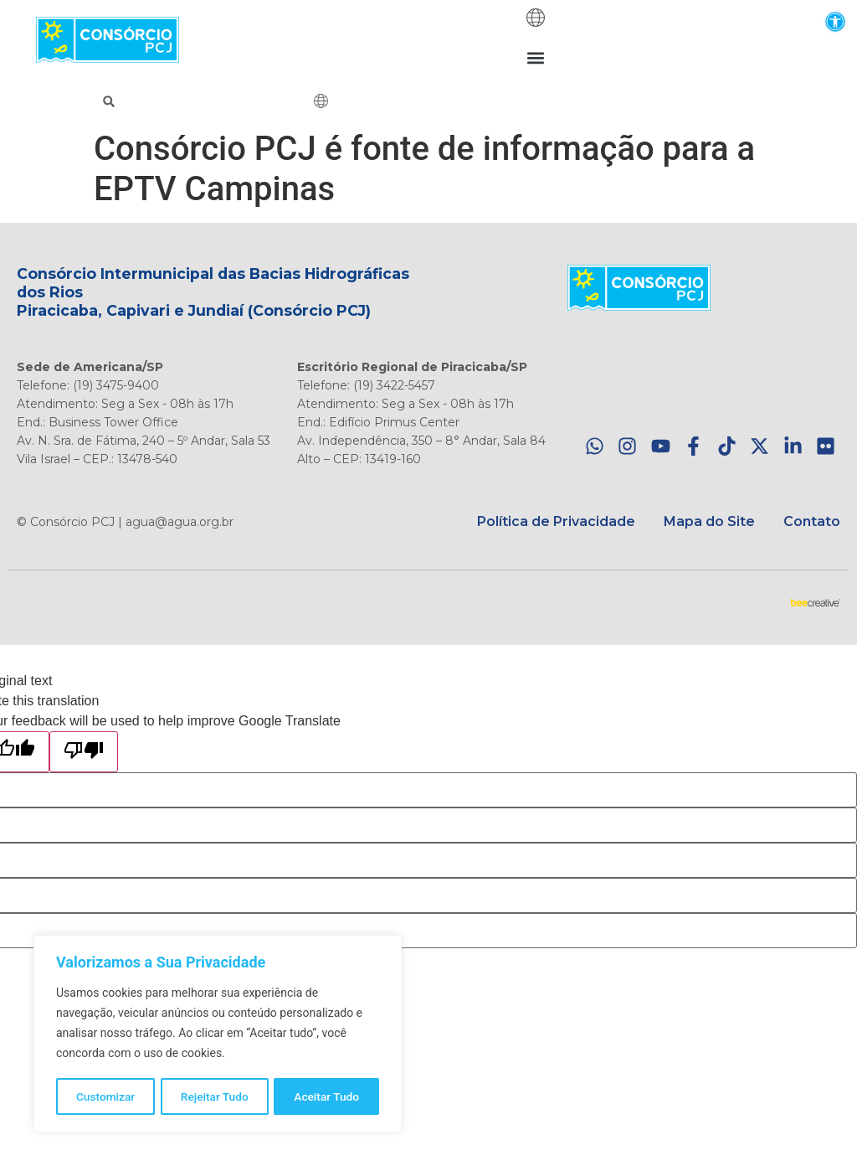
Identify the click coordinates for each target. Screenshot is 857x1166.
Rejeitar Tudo (214, 1096)
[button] (834, 21)
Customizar (105, 1096)
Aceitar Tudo (327, 1096)
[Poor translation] (83, 751)
